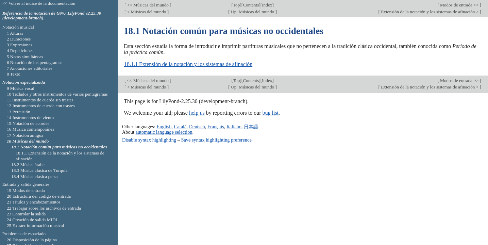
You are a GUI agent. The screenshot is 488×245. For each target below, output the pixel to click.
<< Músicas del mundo (148, 4)
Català (180, 126)
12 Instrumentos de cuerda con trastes (41, 105)
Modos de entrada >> (459, 4)
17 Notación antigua (25, 135)
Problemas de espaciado (24, 233)
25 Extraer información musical (35, 225)
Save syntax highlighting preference (216, 140)
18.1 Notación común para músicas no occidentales (59, 146)
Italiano (233, 126)
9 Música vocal (20, 88)
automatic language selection (164, 132)
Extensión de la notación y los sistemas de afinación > (430, 11)
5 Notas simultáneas (25, 56)
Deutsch (197, 126)
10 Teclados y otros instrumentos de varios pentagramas (57, 94)
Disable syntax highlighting (149, 140)
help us (197, 113)
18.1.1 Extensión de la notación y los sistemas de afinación (188, 64)
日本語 (251, 126)
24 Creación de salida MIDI (32, 219)
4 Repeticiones (20, 50)
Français (215, 126)
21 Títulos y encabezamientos (34, 202)
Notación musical (18, 27)
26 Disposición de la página (32, 239)
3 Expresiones (19, 44)
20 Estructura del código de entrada (39, 196)
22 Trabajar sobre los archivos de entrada (44, 208)
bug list (270, 113)
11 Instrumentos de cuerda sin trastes (40, 99)
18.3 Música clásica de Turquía (39, 170)
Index (267, 4)
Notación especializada (23, 82)
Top (236, 4)
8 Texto (13, 74)
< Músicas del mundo (146, 11)
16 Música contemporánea (30, 129)
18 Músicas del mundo (28, 141)
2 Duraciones (19, 39)
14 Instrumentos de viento (30, 117)
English (163, 126)
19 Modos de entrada (26, 190)
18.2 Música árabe (28, 164)
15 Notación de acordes (28, 123)
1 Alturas (15, 33)
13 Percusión (18, 111)
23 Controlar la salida (26, 213)
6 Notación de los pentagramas (35, 62)
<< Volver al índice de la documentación (38, 3)
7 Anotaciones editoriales (29, 68)
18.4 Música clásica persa (34, 176)
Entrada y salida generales (26, 184)
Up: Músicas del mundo (252, 11)
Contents (251, 4)
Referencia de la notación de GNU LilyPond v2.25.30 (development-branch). (51, 16)
